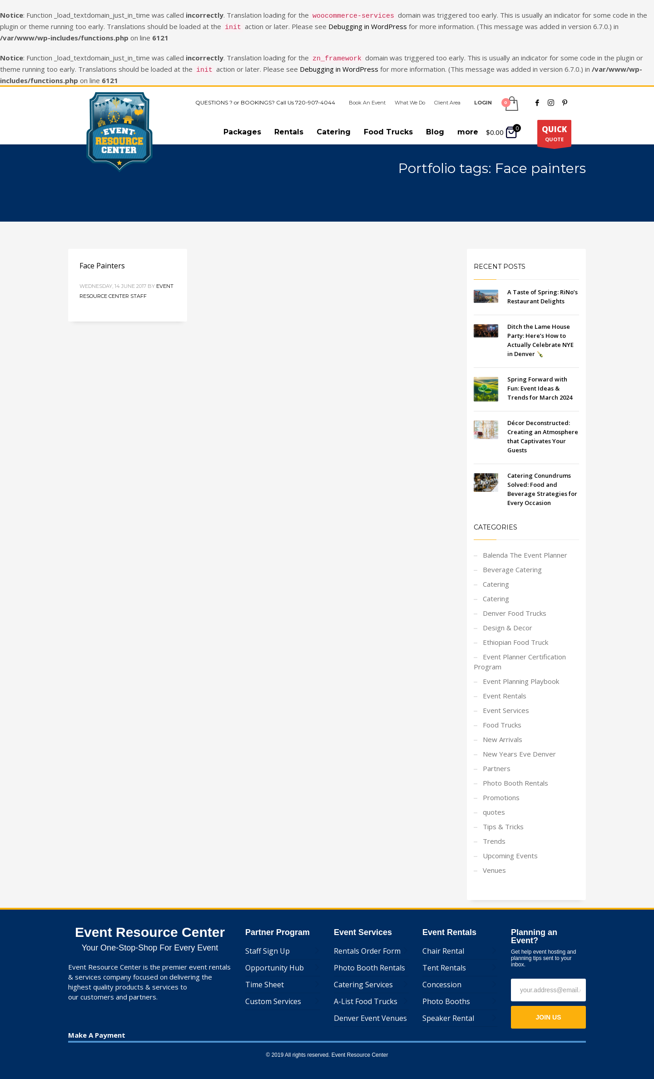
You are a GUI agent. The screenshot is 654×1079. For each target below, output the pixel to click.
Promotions (501, 792)
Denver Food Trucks (514, 607)
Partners (496, 762)
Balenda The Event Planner (525, 549)
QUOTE (554, 130)
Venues (494, 864)
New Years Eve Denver (519, 748)
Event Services (506, 704)
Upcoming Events (510, 850)
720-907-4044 (315, 97)
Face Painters (102, 260)
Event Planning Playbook (521, 675)
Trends (494, 835)
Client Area (447, 97)
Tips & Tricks (503, 821)
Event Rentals (504, 690)
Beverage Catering (512, 564)
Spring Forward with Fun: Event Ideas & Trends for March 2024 (539, 383)
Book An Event (367, 97)
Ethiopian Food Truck (515, 636)
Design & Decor (507, 622)
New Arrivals (502, 733)
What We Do (410, 97)
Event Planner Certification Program (520, 656)
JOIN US (548, 1011)
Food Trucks (502, 719)
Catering (496, 578)
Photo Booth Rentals (515, 777)
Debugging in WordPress (367, 25)
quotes (494, 806)
